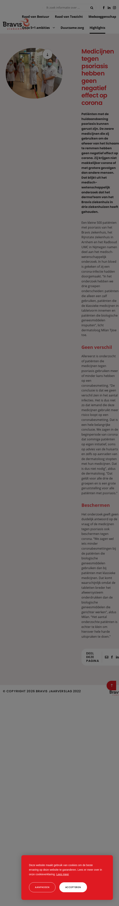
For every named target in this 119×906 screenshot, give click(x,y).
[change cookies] (42, 887)
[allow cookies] (73, 887)
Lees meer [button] (62, 874)
